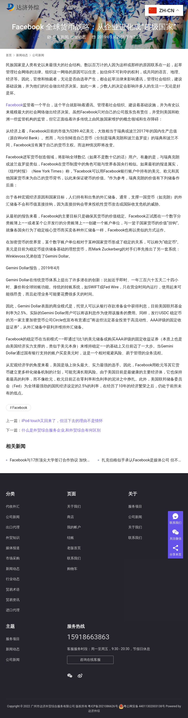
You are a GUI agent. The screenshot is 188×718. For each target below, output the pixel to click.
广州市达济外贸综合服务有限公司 (53, 706)
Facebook (14, 105)
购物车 (72, 569)
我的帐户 (74, 527)
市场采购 (13, 558)
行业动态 (78, 37)
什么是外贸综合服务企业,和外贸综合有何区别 (61, 430)
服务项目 (135, 506)
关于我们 (74, 506)
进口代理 (13, 610)
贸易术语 (13, 589)
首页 (9, 55)
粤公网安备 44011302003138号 (144, 706)
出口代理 (13, 527)
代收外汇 (13, 506)
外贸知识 (13, 538)
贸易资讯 (13, 600)
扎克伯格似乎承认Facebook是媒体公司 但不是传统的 (142, 460)
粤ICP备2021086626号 (103, 706)
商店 (70, 517)
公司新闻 (61, 37)
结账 (70, 538)
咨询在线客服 (90, 660)
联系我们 (74, 558)
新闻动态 (13, 569)
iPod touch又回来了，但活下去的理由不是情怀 (62, 420)
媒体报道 (13, 548)
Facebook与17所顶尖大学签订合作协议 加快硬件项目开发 (50, 460)
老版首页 (74, 548)
